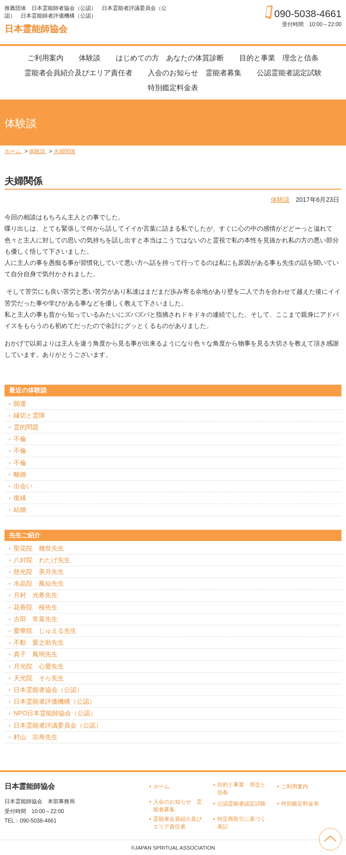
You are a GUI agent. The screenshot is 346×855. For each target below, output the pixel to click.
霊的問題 (26, 427)
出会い (23, 486)
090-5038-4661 (307, 13)
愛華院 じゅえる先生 (45, 630)
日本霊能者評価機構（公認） (55, 701)
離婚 (20, 474)
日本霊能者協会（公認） (48, 689)
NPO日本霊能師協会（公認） (55, 713)
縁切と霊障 (29, 415)
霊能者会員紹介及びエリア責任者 (78, 73)
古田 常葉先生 (36, 619)
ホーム (161, 786)
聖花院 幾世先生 (39, 548)
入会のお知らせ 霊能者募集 (194, 73)
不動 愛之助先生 (39, 642)
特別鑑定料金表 (173, 87)
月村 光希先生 (36, 595)
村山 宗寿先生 (36, 737)
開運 (20, 403)
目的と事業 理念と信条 (279, 58)
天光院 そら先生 (39, 678)
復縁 (20, 497)
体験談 (89, 58)
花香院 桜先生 (36, 607)
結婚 (20, 509)
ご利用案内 (45, 58)
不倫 (20, 438)
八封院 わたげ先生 (42, 560)
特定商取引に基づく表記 (241, 823)
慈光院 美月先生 (39, 571)
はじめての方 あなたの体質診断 (170, 58)
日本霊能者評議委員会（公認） (58, 725)
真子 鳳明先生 (36, 654)
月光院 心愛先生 (39, 666)
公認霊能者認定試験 (289, 73)
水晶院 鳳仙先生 (39, 583)
